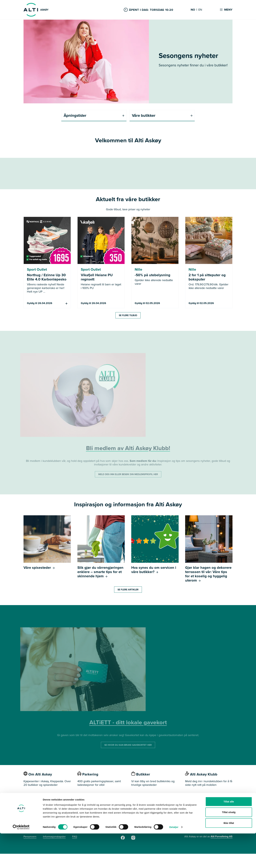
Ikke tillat (229, 843)
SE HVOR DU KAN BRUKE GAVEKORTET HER (128, 745)
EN (200, 9)
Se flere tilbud (128, 315)
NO (193, 9)
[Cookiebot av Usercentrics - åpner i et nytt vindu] (21, 847)
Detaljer (173, 847)
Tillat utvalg (228, 832)
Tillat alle (229, 821)
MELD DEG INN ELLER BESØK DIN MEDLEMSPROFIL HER (128, 474)
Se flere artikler (128, 590)
